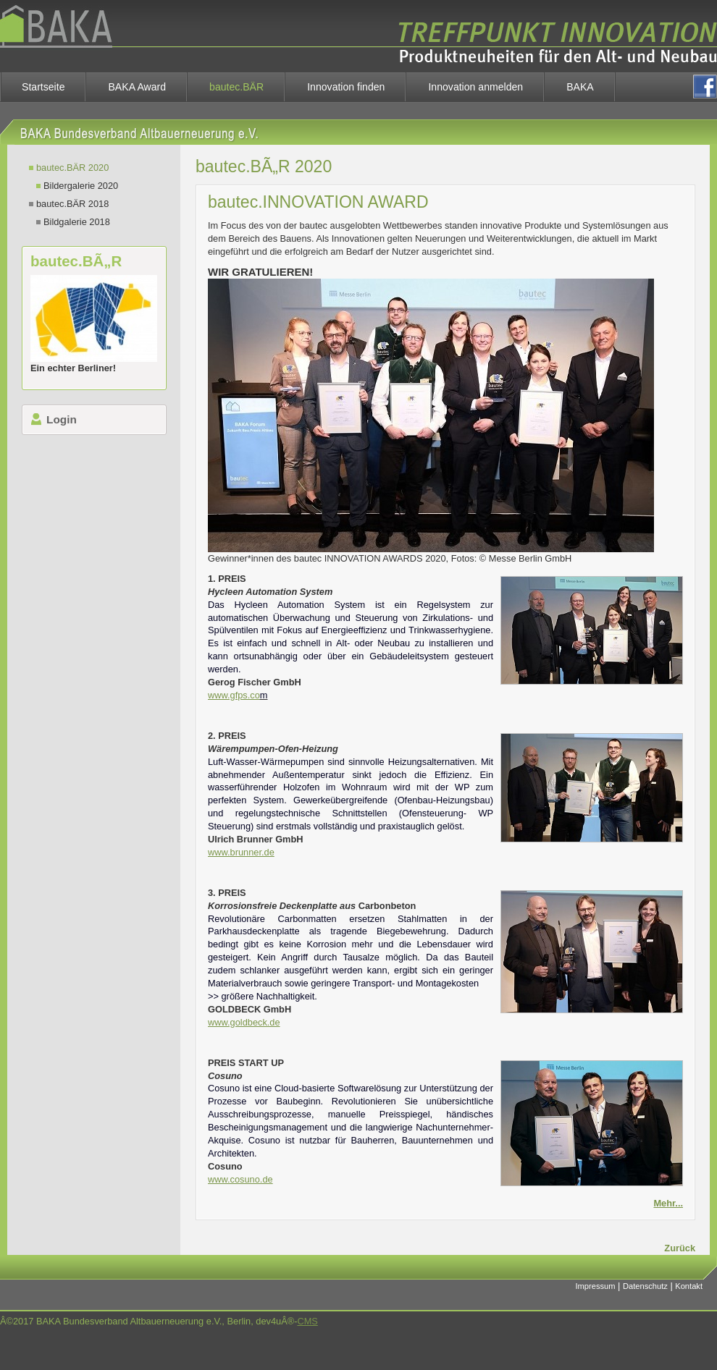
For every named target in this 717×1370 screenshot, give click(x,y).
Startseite (43, 87)
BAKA (580, 87)
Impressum (596, 1286)
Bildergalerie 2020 (80, 185)
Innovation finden (346, 87)
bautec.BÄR (236, 87)
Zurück (679, 1248)
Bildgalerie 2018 (76, 221)
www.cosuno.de (240, 1179)
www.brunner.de (241, 852)
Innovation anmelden (475, 87)
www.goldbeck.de (244, 1022)
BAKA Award (137, 87)
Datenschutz (645, 1286)
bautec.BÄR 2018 (72, 203)
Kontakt (689, 1286)
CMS (307, 1321)
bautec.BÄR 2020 (72, 167)
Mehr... (668, 1203)
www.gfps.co (234, 695)
